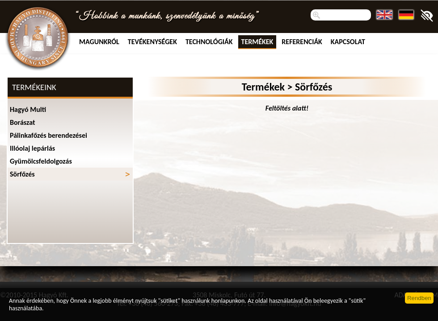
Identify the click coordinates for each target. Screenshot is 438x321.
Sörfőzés (22, 174)
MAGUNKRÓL (99, 41)
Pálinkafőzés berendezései (48, 135)
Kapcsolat (348, 41)
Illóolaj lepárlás (32, 148)
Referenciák (302, 41)
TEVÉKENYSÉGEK (152, 41)
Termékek (257, 41)
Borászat (22, 122)
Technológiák (209, 41)
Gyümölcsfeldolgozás (41, 161)
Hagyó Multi (28, 109)
